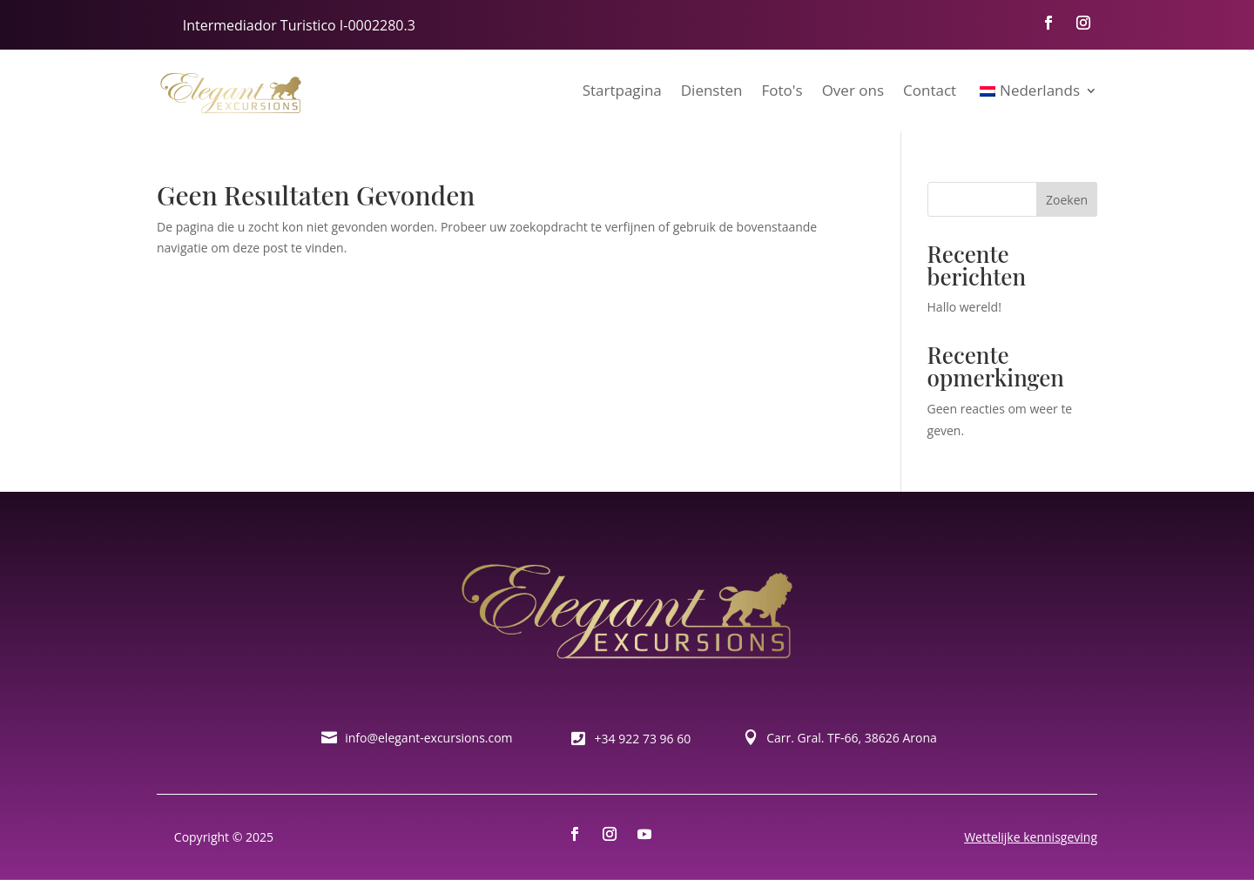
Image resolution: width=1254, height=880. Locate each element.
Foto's (782, 90)
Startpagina (622, 90)
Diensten (712, 90)
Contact (929, 90)
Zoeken (1067, 199)
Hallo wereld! (964, 307)
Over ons (853, 90)
